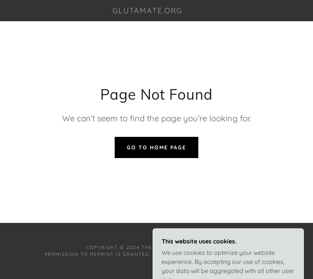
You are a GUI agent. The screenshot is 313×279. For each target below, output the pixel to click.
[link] (147, 11)
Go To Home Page (156, 147)
